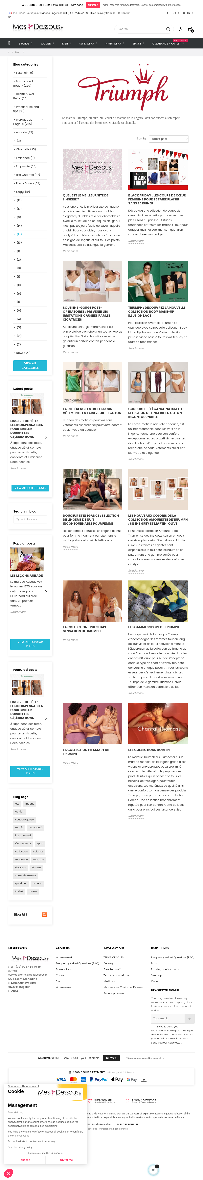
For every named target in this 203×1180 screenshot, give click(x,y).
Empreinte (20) (26, 166)
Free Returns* (112, 969)
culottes (38, 851)
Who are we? (64, 957)
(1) (18, 251)
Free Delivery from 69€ (103, 13)
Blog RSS (30, 914)
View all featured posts (30, 771)
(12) (19, 200)
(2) (18, 259)
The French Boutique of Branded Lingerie (33, 13)
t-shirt (19, 891)
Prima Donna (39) (28, 183)
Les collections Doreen (149, 750)
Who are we (63, 987)
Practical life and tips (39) (26, 109)
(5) (18, 293)
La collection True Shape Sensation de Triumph (85, 629)
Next (46, 437)
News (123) (23, 353)
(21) (19, 336)
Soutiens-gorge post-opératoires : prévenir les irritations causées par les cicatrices (87, 313)
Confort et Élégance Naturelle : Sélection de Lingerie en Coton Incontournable (156, 413)
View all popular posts (30, 644)
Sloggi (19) (23, 192)
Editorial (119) (24, 73)
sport (40, 843)
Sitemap (156, 975)
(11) (18, 285)
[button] (8, 1173)
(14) (19, 225)
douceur (20, 867)
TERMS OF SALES (113, 957)
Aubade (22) (24, 132)
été (17, 804)
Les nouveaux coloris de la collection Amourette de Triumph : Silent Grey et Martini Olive (158, 519)
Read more (18, 468)
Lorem (33, 891)
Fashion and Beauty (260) (23, 83)
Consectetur (23, 843)
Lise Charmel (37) (28, 175)
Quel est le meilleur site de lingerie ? (85, 197)
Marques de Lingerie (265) (22, 122)
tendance (21, 859)
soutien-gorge (24, 819)
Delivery (108, 963)
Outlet (155, 981)
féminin (36, 867)
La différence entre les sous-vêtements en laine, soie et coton (92, 411)
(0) (18, 217)
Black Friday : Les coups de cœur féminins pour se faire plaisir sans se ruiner (157, 199)
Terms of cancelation (116, 975)
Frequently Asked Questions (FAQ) (77, 963)
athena (37, 883)
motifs (19, 827)
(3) (18, 141)
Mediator (109, 981)
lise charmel (23, 835)
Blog (58, 981)
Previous (14, 437)
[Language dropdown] (188, 13)
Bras (154, 963)
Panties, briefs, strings (165, 969)
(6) (18, 310)
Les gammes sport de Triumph (153, 627)
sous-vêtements (25, 875)
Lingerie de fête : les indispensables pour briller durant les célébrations (26, 428)
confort (19, 812)
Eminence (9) (25, 158)
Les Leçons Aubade (26, 575)
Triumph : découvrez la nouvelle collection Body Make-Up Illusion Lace (157, 311)
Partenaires (63, 969)
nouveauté (35, 827)
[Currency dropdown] (173, 13)
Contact (61, 975)
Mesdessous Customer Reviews (123, 987)
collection (21, 851)
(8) (18, 268)
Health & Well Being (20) (23, 96)
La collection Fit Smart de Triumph (86, 751)
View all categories (30, 365)
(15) (19, 242)
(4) (18, 319)
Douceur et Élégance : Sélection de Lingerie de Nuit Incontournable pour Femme (91, 519)
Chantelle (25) (26, 149)
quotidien (21, 883)
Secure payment (114, 993)
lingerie (29, 804)
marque (38, 859)
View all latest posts (30, 488)
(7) (18, 344)
